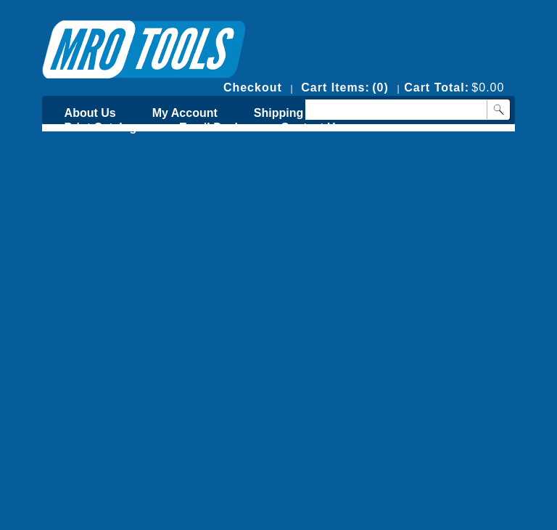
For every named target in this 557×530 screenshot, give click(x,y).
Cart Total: (436, 87)
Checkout (252, 87)
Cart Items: (335, 87)
